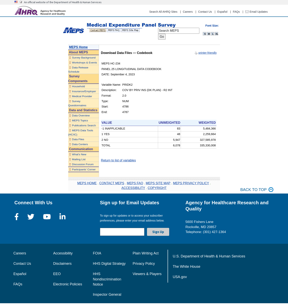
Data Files (78, 139)
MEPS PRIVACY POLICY (191, 183)
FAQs (236, 11)
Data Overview (81, 115)
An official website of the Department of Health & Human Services (63, 2)
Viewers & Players (147, 274)
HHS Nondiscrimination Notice (107, 279)
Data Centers (80, 144)
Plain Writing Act (146, 253)
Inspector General (107, 294)
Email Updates (256, 11)
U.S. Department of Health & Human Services (209, 256)
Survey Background (84, 57)
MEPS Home (78, 47)
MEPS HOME (87, 183)
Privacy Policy (144, 264)
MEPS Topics (80, 120)
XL (216, 34)
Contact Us (205, 11)
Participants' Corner (84, 169)
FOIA (97, 253)
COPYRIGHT (157, 188)
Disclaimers (62, 264)
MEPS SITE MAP (158, 183)
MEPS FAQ (135, 183)
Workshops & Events (84, 62)
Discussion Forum (83, 164)
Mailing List (78, 159)
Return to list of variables (118, 160)
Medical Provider (82, 96)
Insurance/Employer (84, 91)
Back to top (257, 189)
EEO (57, 274)
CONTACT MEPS (111, 183)
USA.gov (180, 277)
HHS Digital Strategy (109, 264)
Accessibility (63, 253)
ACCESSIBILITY (133, 188)
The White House (186, 267)
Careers (188, 11)
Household (78, 86)
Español (222, 11)
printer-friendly (208, 52)
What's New (79, 154)
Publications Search (84, 125)
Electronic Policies (67, 284)
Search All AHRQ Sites (163, 11)
